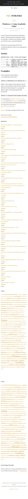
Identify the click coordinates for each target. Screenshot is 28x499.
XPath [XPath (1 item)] (2, 370)
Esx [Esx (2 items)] (2, 307)
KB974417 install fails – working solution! (11, 125)
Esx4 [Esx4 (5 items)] (4, 307)
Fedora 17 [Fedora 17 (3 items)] (11, 309)
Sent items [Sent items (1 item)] (19, 344)
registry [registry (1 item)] (2, 340)
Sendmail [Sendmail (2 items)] (14, 344)
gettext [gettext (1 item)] (22, 311)
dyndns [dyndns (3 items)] (10, 305)
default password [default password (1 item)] (23, 300)
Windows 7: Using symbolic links (14, 25)
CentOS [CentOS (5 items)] (9, 299)
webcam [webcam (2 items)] (3, 358)
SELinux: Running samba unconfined (10, 241)
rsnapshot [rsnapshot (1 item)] (20, 340)
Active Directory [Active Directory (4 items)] (12, 295)
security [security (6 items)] (4, 344)
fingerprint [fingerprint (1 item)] (21, 309)
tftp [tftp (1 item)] (16, 350)
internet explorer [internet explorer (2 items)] (5, 315)
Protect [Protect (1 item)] (10, 338)
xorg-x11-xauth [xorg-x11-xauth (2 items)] (21, 368)
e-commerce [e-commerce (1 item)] (15, 304)
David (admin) (20, 28)
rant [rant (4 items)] (22, 338)
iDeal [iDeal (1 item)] (23, 313)
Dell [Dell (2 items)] (2, 303)
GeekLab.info (15, 101)
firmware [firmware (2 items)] (9, 311)
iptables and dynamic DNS (7, 201)
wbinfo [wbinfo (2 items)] (25, 356)
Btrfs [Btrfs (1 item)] (2, 298)
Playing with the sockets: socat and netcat (11, 178)
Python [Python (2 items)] (19, 338)
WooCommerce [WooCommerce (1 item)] (12, 364)
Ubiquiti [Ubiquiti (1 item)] (17, 352)
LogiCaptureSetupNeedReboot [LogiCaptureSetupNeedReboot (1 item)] (16, 321)
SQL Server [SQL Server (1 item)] (24, 346)
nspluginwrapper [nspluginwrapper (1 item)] (21, 329)
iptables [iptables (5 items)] (12, 315)
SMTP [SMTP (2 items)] (13, 346)
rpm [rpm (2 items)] (16, 340)
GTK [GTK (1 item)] (11, 313)
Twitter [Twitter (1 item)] (13, 352)
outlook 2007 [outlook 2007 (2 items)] (13, 333)
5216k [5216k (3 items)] (5, 294)
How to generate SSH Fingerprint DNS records (13, 271)
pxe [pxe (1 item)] (16, 338)
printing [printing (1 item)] (2, 338)
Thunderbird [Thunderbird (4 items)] (21, 350)
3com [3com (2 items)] (2, 294)
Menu (14, 8)
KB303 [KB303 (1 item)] (2, 317)
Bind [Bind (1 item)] (21, 296)
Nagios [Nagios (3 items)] (19, 325)
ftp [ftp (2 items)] (16, 311)
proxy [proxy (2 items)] (13, 338)
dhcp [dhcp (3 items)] (4, 303)
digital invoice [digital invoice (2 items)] (9, 303)
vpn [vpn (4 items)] (14, 356)
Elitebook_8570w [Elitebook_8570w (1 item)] (21, 304)
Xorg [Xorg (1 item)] (16, 368)
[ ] (14, 492)
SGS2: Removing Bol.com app (8, 149)
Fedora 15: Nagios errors (7, 144)
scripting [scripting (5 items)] (18, 342)
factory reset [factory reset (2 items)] (12, 307)
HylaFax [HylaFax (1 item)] (19, 313)
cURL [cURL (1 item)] (10, 300)
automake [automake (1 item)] (3, 296)
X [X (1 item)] (5, 368)
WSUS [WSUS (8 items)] (23, 367)
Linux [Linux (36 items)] (4, 321)
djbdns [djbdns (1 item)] (15, 302)
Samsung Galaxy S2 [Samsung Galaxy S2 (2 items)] (10, 342)
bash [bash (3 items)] (15, 296)
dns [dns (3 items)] (18, 303)
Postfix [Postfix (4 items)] (15, 336)
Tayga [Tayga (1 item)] (14, 350)
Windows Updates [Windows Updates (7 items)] (17, 362)
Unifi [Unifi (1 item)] (22, 352)
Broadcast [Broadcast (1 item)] (25, 296)
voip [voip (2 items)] (12, 356)
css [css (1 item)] (5, 300)
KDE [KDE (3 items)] (23, 317)
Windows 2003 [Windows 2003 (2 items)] (10, 360)
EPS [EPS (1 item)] (26, 304)
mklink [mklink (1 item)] (21, 323)
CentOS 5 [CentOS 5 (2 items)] (14, 298)
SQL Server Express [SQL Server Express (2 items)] (6, 348)
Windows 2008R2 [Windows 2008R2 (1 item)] (18, 360)
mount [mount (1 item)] (2, 325)
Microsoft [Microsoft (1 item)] (17, 323)
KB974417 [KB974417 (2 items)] (6, 317)
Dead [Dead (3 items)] (18, 301)
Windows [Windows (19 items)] (16, 358)
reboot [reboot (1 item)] (25, 338)
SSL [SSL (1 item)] (20, 348)
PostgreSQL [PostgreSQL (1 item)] (20, 336)
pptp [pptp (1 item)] (24, 336)
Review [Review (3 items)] (11, 340)
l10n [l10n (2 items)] (19, 319)
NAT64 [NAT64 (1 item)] (2, 327)
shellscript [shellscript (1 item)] (5, 346)
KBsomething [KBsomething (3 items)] (17, 317)
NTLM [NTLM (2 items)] (2, 331)
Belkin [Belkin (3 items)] (18, 296)
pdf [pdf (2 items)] (8, 336)
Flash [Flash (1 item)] (14, 311)
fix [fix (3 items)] (12, 311)
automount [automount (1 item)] (7, 296)
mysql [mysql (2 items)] (15, 325)
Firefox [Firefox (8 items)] (3, 311)
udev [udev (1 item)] (20, 352)
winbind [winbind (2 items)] (9, 358)
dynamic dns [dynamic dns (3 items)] (4, 305)
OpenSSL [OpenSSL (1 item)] (20, 331)
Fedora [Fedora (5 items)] (18, 307)
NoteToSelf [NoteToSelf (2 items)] (13, 329)
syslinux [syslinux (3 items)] (7, 350)
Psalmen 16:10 (23, 474)
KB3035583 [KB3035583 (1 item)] (11, 317)
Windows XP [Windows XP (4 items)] (5, 364)
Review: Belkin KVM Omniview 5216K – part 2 (12, 259)
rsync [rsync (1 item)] (23, 340)
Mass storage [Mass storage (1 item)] (12, 323)
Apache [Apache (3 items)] (25, 294)
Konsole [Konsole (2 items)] (16, 319)
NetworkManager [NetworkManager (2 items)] (5, 329)
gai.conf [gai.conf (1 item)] (19, 311)
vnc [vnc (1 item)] (10, 356)
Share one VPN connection (8, 282)
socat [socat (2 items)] (17, 346)
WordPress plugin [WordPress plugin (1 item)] (4, 366)
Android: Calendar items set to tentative (11, 138)
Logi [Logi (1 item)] (8, 321)
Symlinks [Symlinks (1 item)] (3, 350)
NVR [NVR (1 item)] (5, 331)
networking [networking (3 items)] (17, 327)
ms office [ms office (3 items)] (6, 325)
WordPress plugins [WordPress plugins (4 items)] (14, 367)
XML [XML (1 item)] (10, 368)
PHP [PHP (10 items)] (11, 336)
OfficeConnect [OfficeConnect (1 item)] (9, 331)
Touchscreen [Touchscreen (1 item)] (6, 352)
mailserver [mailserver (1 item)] (7, 323)
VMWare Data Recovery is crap (9, 206)
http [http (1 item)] (17, 313)
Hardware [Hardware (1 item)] (14, 313)
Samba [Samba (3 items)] (3, 342)
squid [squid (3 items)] (12, 348)
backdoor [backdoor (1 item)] (12, 296)
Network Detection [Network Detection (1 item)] (10, 327)
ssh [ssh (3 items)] (15, 348)
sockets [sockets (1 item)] (20, 346)
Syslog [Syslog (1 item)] (11, 350)
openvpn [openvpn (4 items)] (3, 334)
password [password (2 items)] (19, 333)
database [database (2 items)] (14, 301)
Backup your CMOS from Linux (9, 265)
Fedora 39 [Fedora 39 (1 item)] (17, 309)
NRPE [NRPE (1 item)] (17, 329)
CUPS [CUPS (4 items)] (7, 301)
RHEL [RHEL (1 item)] (14, 340)
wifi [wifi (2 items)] (6, 358)
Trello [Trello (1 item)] (11, 352)
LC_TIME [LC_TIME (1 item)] (22, 319)
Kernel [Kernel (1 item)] (25, 317)
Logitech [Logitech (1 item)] (24, 321)
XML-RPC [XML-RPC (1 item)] (13, 368)
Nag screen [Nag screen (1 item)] (24, 325)
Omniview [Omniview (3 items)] (15, 331)
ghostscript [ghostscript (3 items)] (4, 313)
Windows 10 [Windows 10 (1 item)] (4, 360)
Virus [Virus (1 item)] (13, 354)
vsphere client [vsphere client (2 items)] (19, 356)
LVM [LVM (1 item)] (4, 323)
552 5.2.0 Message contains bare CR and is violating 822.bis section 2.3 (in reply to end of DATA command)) (12, 185)
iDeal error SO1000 (6, 277)
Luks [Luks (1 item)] (2, 323)
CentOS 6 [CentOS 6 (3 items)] (19, 298)
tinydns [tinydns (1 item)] (2, 352)
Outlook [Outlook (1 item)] (8, 333)
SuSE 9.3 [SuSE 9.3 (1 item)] (23, 348)
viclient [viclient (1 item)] (10, 354)
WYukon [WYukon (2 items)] (3, 368)
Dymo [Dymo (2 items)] (25, 303)
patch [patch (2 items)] (5, 336)
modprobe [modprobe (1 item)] (25, 323)
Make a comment (14, 30)
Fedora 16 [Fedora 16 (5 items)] (6, 309)
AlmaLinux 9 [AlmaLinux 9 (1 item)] (19, 294)
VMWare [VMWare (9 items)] (17, 354)
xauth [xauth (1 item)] (7, 368)
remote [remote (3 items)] (6, 340)
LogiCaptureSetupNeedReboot (9, 117)
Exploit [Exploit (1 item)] (7, 307)
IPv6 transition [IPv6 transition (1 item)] (21, 315)
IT (14, 20)
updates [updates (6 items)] (4, 354)
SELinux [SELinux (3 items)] (9, 344)
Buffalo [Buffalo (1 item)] (4, 298)
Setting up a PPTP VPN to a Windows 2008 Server (14, 246)
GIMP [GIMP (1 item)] (9, 313)
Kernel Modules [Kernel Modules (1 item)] (4, 319)
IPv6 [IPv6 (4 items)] (16, 315)
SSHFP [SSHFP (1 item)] (17, 348)
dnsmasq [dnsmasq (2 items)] (21, 303)
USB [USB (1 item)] (8, 354)
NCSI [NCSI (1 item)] (5, 327)
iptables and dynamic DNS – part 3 (10, 227)
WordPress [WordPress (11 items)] (19, 364)
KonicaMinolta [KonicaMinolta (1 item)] (10, 319)
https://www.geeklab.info (8, 106)
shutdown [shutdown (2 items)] (9, 346)
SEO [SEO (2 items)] (22, 344)
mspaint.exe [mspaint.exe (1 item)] (11, 325)
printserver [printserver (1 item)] (6, 338)
